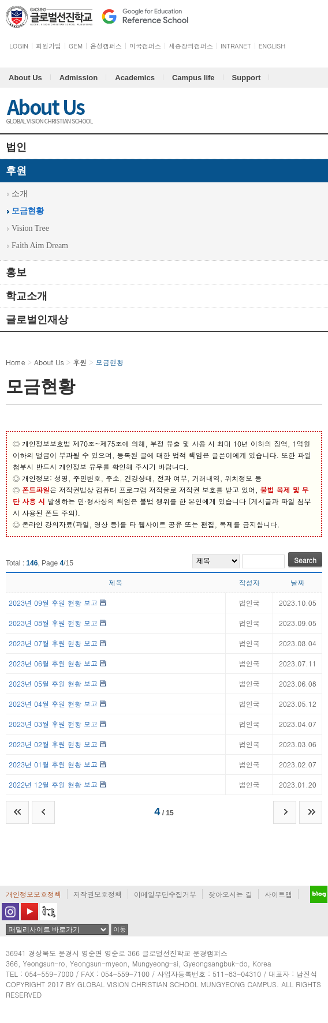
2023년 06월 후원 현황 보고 (53, 663)
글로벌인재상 (37, 319)
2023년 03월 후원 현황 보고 (53, 724)
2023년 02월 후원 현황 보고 (53, 744)
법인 (16, 147)
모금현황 (28, 211)
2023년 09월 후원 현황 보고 (53, 603)
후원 (16, 171)
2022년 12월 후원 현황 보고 (53, 784)
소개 (20, 193)
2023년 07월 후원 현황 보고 (53, 643)
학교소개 (26, 296)
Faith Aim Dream (40, 245)
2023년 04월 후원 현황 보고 (53, 704)
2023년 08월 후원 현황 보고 (53, 623)
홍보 (16, 272)
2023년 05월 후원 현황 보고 (53, 683)
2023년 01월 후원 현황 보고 (53, 764)
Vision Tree (30, 228)
